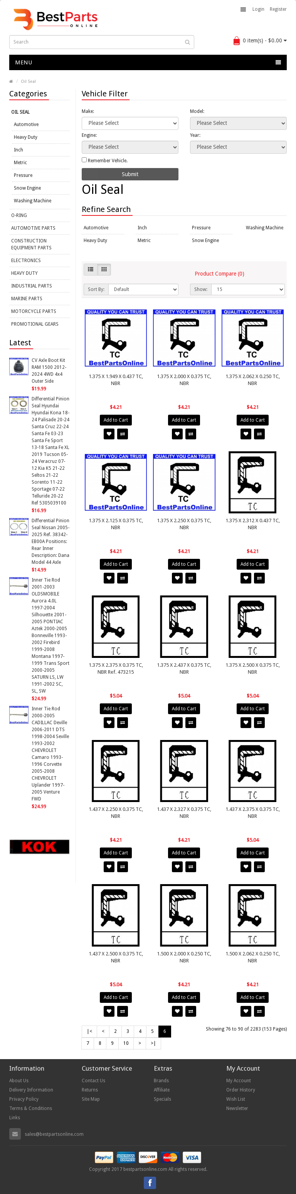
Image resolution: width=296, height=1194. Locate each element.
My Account (238, 1080)
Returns (90, 1090)
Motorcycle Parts (33, 311)
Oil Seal (28, 81)
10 (126, 1043)
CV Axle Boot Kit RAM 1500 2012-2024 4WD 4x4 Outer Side (49, 371)
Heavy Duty (25, 137)
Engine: (89, 135)
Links (14, 1117)
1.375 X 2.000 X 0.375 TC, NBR (184, 379)
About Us (19, 1080)
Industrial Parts (31, 286)
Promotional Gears (35, 324)
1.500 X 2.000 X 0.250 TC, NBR (184, 957)
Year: (195, 135)
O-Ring (19, 215)
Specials (162, 1099)
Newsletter (237, 1108)
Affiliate (162, 1090)
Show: (200, 289)
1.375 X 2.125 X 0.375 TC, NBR (116, 524)
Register (278, 9)
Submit (130, 174)
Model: (197, 111)
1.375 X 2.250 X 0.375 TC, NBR (184, 524)
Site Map (91, 1099)
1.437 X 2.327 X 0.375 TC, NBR (184, 812)
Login (258, 9)
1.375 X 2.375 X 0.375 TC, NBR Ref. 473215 (116, 668)
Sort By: (96, 289)
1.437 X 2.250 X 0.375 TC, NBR (116, 812)
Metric (20, 162)
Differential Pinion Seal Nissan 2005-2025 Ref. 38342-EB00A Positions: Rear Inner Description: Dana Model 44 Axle (50, 541)
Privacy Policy (24, 1099)
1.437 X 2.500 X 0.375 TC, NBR (116, 957)
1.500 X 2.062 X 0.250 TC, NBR (252, 957)
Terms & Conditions (30, 1108)
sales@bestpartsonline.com (54, 1134)
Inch (18, 150)
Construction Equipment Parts (31, 244)
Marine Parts (26, 298)
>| (153, 1043)
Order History (240, 1090)
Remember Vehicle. (105, 160)
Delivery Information (31, 1090)
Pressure (23, 175)
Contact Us (93, 1080)
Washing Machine (32, 200)
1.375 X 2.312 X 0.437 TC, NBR (252, 524)
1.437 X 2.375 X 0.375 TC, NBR (252, 812)
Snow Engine (27, 188)
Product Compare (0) (219, 274)
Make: (88, 111)
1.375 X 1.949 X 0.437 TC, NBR (116, 379)
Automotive (26, 124)
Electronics (26, 260)
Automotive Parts (33, 228)
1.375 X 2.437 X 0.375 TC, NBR (184, 668)
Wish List (235, 1099)
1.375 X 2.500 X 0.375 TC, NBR (252, 668)
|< (89, 1031)
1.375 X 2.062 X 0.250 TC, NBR (252, 379)
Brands (161, 1080)
